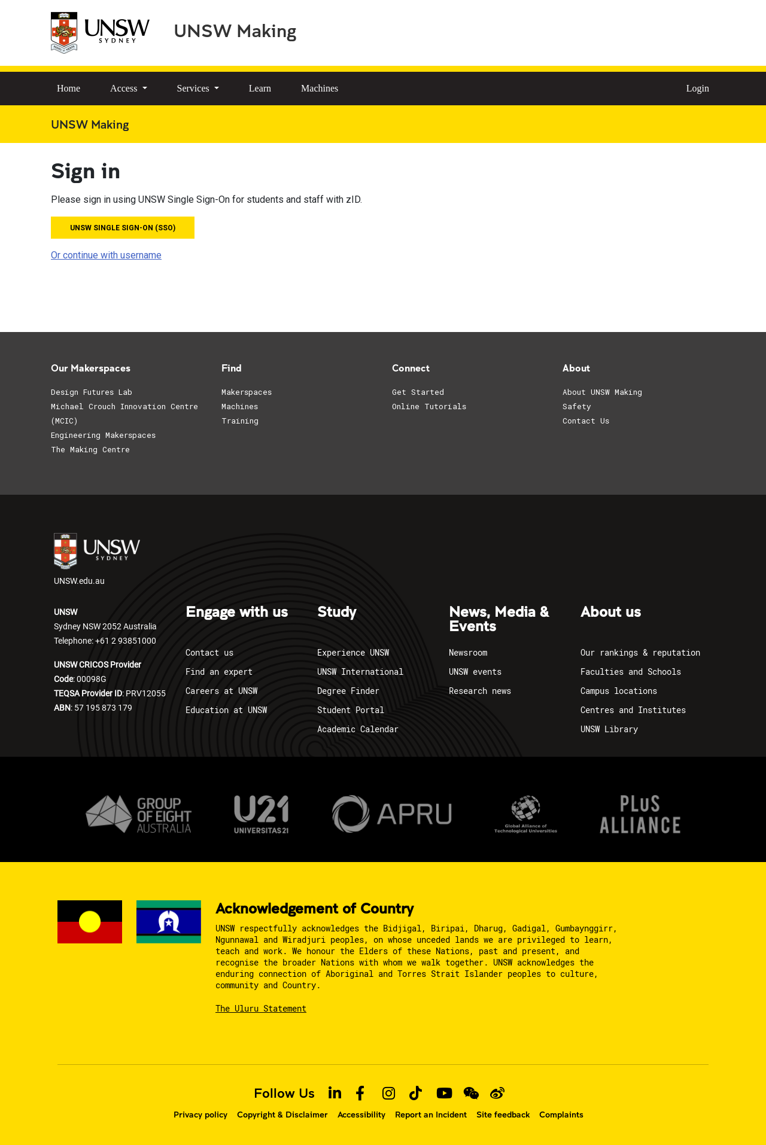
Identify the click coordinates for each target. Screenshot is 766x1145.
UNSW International (360, 671)
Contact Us (586, 420)
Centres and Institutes (633, 709)
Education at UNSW (226, 709)
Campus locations (618, 690)
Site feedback (503, 1114)
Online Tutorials (429, 406)
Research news (480, 690)
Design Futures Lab (91, 392)
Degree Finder (348, 690)
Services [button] (194, 88)
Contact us (209, 652)
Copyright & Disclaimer (282, 1114)
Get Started (418, 392)
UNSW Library (609, 729)
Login (697, 88)
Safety (577, 406)
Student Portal (350, 709)
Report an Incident (431, 1114)
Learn (260, 88)
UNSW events (475, 671)
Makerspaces (246, 392)
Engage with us (237, 612)
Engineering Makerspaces (103, 435)
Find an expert (219, 671)
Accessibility (361, 1114)
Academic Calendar (358, 729)
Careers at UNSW (221, 690)
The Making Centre (90, 449)
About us (610, 612)
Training (240, 420)
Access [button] (124, 88)
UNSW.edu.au (97, 559)
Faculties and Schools (630, 671)
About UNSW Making (602, 392)
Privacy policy (200, 1114)
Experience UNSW (353, 652)
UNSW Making (235, 30)
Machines (319, 88)
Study (336, 612)
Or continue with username (106, 255)
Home (68, 88)
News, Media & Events (499, 620)
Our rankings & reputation (640, 652)
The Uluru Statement (260, 1008)
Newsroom (468, 652)
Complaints (561, 1114)
